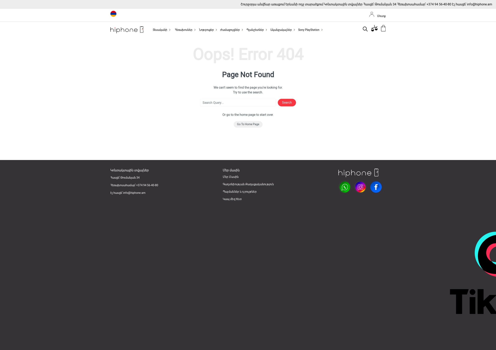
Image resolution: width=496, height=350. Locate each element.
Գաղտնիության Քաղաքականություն (248, 184)
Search (287, 102)
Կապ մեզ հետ (232, 199)
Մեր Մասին (231, 176)
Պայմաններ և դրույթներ (240, 191)
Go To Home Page (248, 124)
